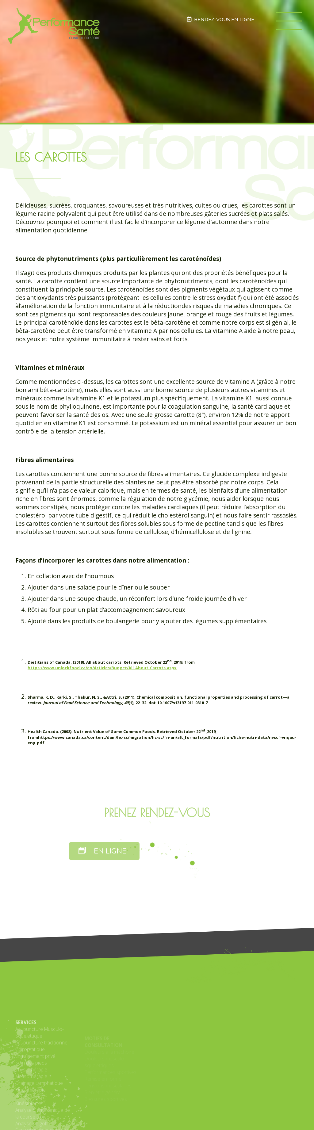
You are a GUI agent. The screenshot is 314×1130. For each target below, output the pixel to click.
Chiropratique (30, 1088)
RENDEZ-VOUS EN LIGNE (220, 19)
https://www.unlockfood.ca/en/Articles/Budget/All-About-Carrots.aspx (102, 667)
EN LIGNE (102, 851)
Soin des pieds (31, 1101)
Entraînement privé (35, 1095)
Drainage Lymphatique (39, 1122)
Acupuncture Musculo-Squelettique (39, 1071)
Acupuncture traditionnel (41, 1081)
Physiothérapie (31, 1108)
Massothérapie (31, 1115)
